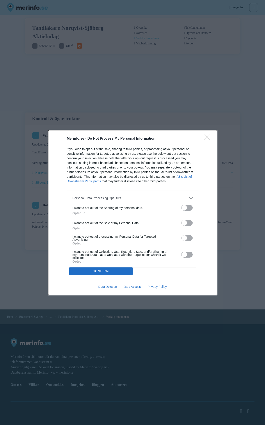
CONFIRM (101, 270)
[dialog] (132, 212)
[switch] (187, 208)
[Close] (208, 139)
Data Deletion (107, 286)
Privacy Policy (157, 286)
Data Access (132, 286)
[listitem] (133, 198)
